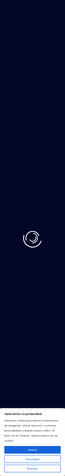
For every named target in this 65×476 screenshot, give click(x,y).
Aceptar (32, 449)
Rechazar (32, 468)
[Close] (62, 410)
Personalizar (32, 459)
